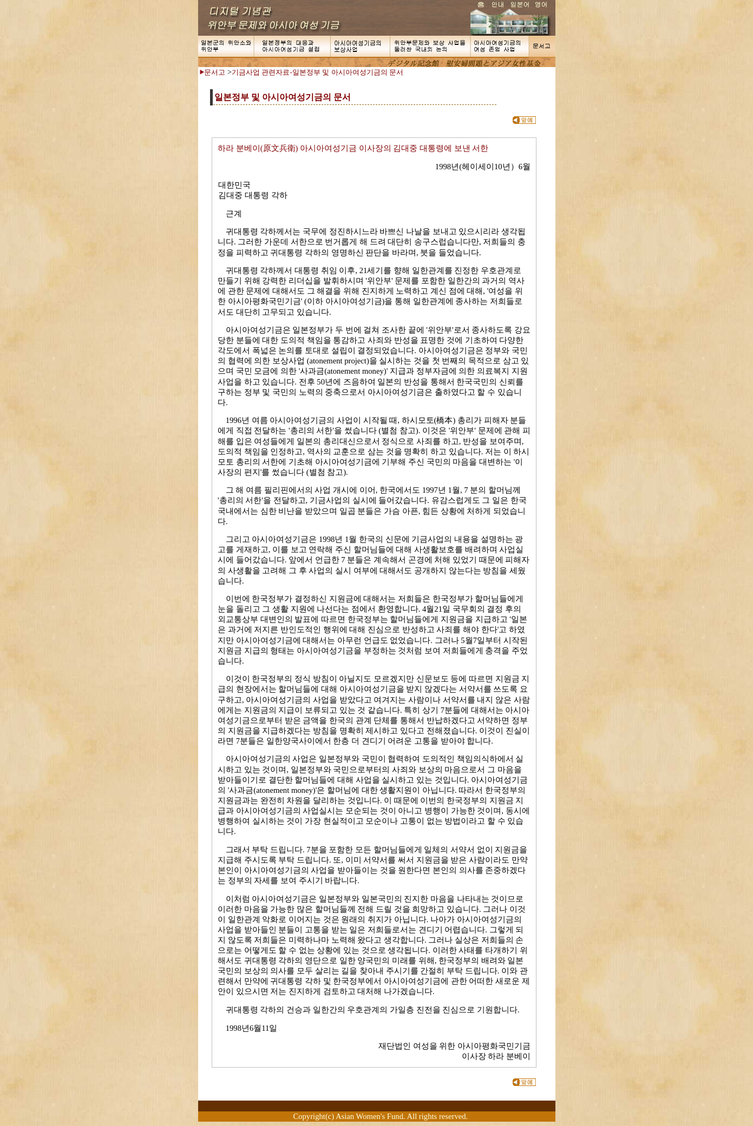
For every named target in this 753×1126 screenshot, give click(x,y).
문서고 (214, 72)
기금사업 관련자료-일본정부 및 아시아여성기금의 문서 (317, 72)
